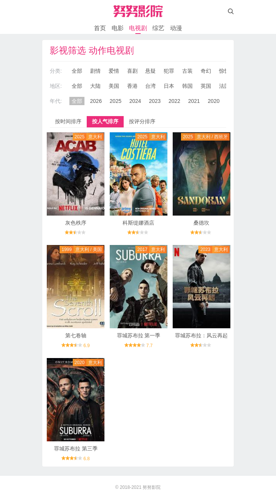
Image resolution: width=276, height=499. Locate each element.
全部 (77, 71)
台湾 (150, 86)
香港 (132, 86)
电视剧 (138, 28)
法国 (224, 86)
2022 (174, 101)
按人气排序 (105, 121)
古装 (187, 71)
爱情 (114, 71)
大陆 (95, 86)
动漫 (176, 28)
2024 (135, 101)
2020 (213, 101)
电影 (118, 28)
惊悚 (224, 71)
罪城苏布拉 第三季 (76, 448)
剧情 (95, 71)
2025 (115, 101)
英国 (206, 86)
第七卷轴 (75, 335)
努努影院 (152, 487)
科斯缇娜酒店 (138, 223)
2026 (96, 101)
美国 (114, 86)
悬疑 (150, 71)
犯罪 (169, 71)
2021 (194, 101)
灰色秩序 (75, 223)
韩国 (187, 86)
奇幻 (206, 71)
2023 (155, 101)
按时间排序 (68, 121)
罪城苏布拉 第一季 (139, 335)
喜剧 (132, 71)
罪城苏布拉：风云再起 (201, 335)
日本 (169, 86)
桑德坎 (201, 223)
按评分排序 (142, 121)
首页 (100, 28)
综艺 (158, 28)
